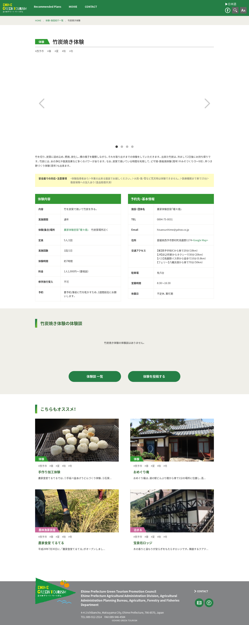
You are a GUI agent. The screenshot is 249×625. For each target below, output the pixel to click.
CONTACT (91, 7)
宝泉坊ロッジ (142, 542)
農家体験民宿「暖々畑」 (76, 229)
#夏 (56, 51)
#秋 (64, 51)
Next (207, 103)
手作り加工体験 (49, 472)
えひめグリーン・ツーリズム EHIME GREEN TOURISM (14, 8)
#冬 (71, 51)
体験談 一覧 (95, 376)
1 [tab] (116, 147)
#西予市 (39, 51)
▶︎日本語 (32, 10)
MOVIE (73, 7)
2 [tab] (122, 147)
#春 (49, 51)
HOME (38, 20)
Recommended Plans (47, 7)
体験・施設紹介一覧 (54, 20)
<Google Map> (200, 240)
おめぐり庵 (141, 472)
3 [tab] (127, 147)
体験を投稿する (154, 376)
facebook (227, 10)
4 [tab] (132, 147)
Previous (41, 103)
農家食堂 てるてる (51, 542)
